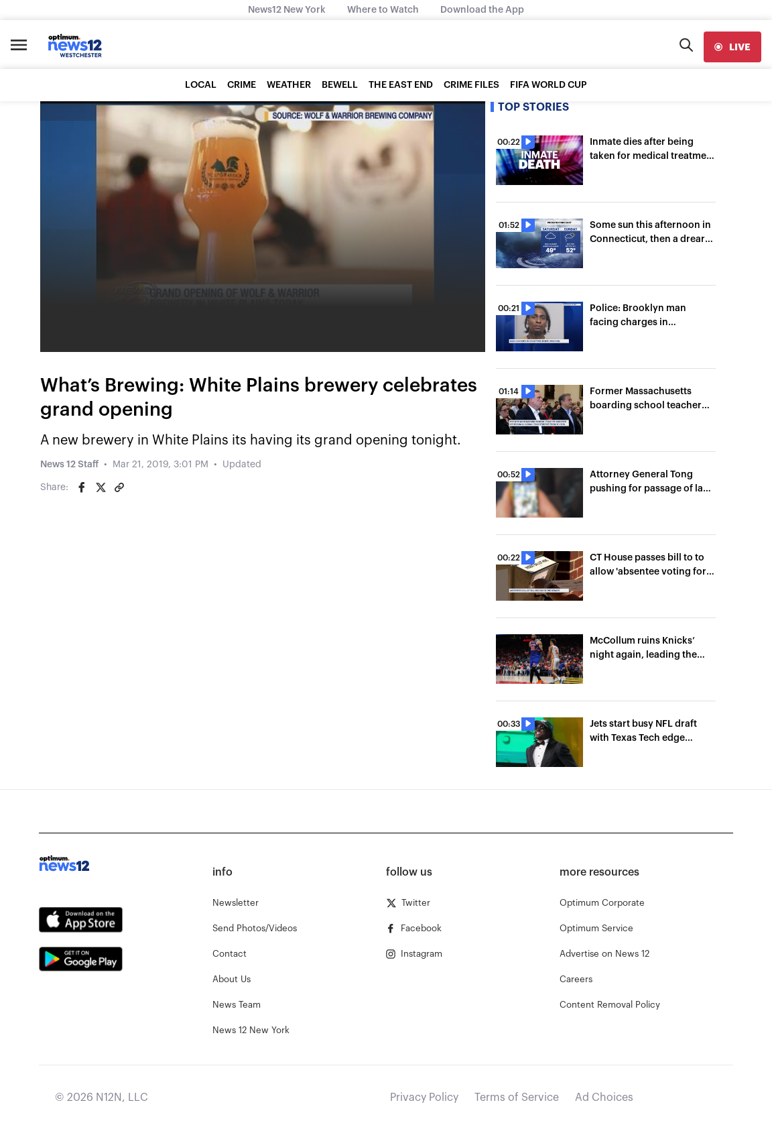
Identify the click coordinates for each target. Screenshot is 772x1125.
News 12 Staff (69, 464)
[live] (732, 47)
